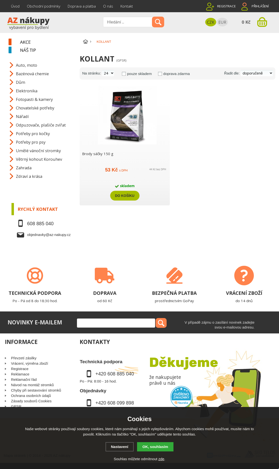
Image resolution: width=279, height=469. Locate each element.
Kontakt (126, 6)
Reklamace (20, 374)
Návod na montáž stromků (32, 385)
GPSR (16, 406)
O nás (108, 6)
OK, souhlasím (155, 447)
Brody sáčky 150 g (97, 153)
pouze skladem (139, 74)
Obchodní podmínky (43, 6)
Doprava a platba (82, 6)
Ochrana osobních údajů (31, 396)
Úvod (15, 6)
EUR (222, 22)
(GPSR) (121, 60)
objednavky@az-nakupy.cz (49, 235)
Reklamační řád (24, 379)
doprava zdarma (176, 74)
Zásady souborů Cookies (31, 401)
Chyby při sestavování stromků (36, 390)
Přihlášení (260, 6)
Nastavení (119, 447)
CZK (210, 22)
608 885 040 (40, 223)
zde (161, 459)
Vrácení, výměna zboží (29, 363)
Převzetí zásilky (23, 358)
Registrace (226, 6)
